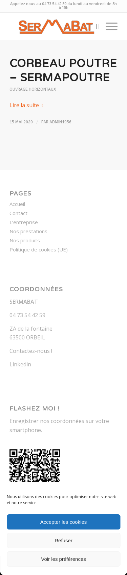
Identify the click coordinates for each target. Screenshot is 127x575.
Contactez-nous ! (30, 351)
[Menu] (108, 26)
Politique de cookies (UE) (38, 249)
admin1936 (60, 122)
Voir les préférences (63, 559)
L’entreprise (23, 222)
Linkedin (20, 364)
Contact (18, 213)
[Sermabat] (52, 26)
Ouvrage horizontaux (32, 89)
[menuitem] (94, 26)
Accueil (17, 204)
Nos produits (24, 240)
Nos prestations (28, 231)
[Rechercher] (94, 26)
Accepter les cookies (63, 522)
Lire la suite (27, 105)
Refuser (63, 540)
